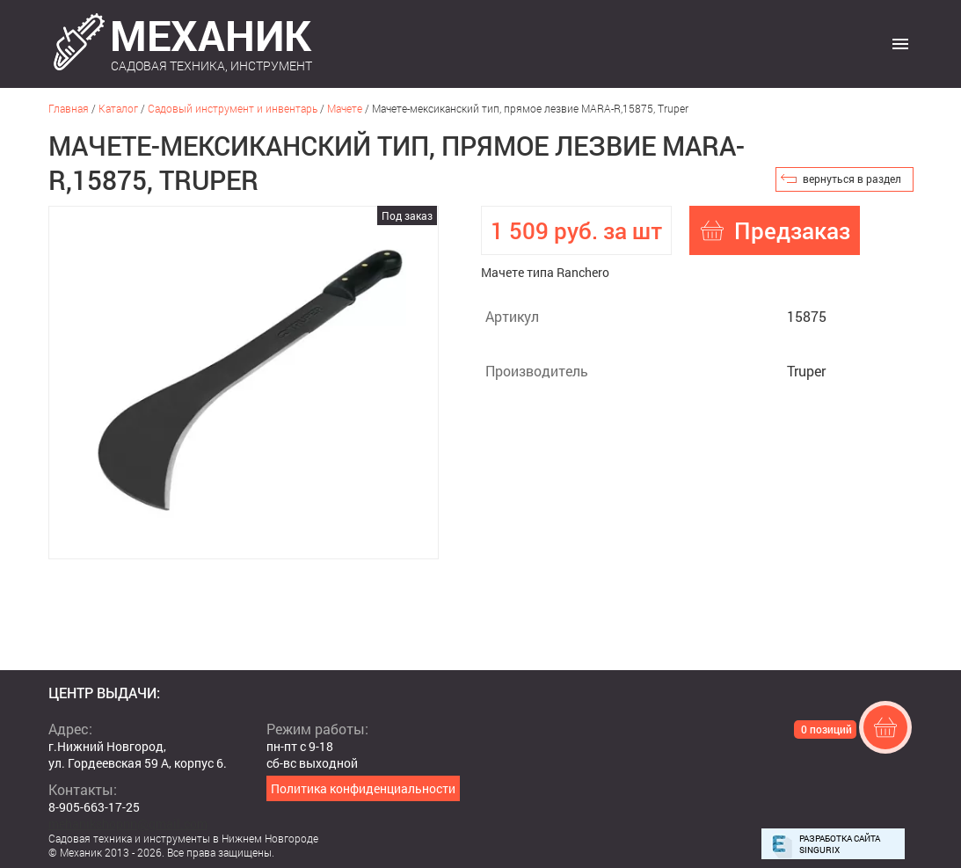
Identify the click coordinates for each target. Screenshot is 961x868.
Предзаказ (792, 230)
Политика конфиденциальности (363, 788)
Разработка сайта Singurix (839, 844)
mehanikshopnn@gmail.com (127, 823)
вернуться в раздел (852, 178)
